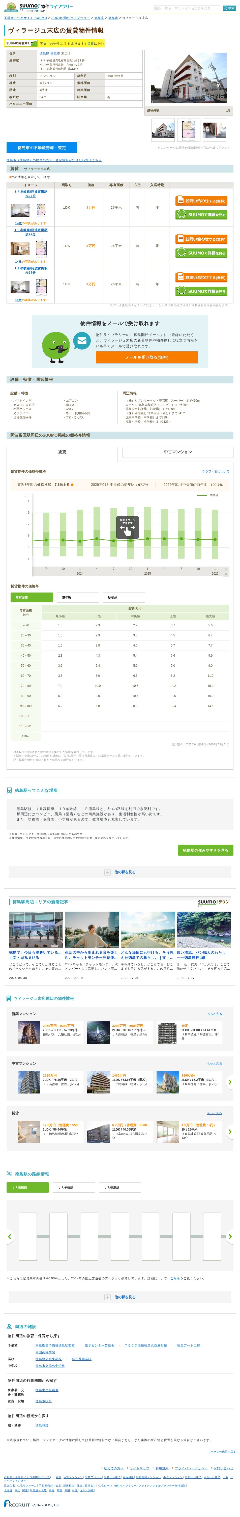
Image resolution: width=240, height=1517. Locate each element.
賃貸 (90, 43)
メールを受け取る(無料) (147, 357)
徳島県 (99, 18)
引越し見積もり (86, 1485)
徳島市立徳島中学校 (50, 1366)
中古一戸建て (212, 1477)
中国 (75, 1490)
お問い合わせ (223, 1468)
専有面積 (22, 597)
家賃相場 (128, 1477)
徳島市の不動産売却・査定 (42, 148)
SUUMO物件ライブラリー (70, 18)
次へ (229, 1237)
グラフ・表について (215, 471)
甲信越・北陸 (38, 1490)
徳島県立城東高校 (49, 1359)
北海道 (8, 1490)
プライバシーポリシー (191, 1468)
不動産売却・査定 (50, 1485)
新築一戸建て (193, 1477)
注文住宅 (9, 1485)
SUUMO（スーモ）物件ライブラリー (38, 7)
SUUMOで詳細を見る (201, 214)
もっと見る (214, 1014)
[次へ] (229, 1082)
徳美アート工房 (188, 1345)
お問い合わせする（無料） (201, 200)
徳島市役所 (44, 1401)
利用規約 (162, 1468)
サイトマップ (139, 1468)
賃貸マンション (73, 1477)
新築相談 (68, 1485)
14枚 (18, 223)
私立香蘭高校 (82, 1359)
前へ (10, 1237)
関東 (25, 1490)
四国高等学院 (45, 1352)
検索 (231, 8)
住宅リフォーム (27, 1485)
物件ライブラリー (125, 1485)
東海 (51, 1490)
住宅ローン (105, 1485)
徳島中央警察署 (47, 1390)
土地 (225, 1477)
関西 (59, 1490)
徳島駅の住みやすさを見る (205, 850)
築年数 (66, 597)
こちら (175, 1278)
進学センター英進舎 (99, 1345)
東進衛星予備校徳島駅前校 (55, 1345)
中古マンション (173, 1477)
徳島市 (113, 18)
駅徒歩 (112, 597)
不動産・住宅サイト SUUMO (25, 18)
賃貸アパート (93, 1477)
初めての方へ (114, 1468)
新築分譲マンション (148, 1477)
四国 (67, 1490)
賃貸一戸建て (112, 1477)
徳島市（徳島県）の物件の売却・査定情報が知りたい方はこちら (54, 160)
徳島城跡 (42, 1425)
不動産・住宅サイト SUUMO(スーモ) (27, 1477)
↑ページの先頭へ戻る (222, 1451)
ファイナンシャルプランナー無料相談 (162, 1485)
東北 (17, 1490)
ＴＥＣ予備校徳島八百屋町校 (146, 1345)
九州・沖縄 (87, 1490)
